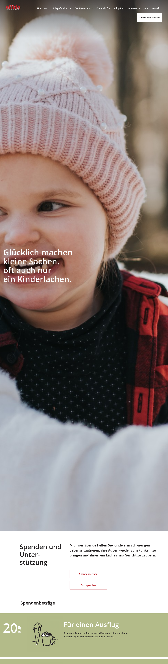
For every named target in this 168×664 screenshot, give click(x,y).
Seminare (133, 8)
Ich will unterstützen (149, 17)
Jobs (146, 8)
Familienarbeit (84, 8)
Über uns (43, 8)
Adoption (119, 8)
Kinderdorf (103, 8)
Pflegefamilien (62, 8)
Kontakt (156, 8)
